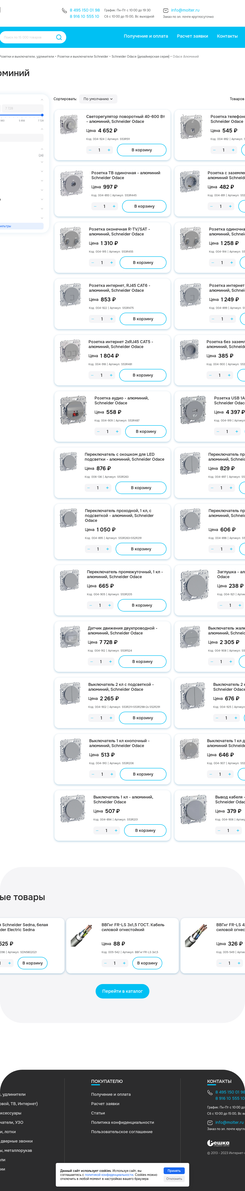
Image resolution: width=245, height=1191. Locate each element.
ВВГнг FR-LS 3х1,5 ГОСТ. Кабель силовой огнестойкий (133, 927)
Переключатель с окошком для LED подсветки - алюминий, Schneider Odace (124, 457)
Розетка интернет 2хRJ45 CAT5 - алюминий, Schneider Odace (120, 344)
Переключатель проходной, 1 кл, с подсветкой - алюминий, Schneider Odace (119, 515)
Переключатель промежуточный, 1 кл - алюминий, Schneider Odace (125, 574)
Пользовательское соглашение (122, 1131)
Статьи (98, 1113)
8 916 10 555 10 (84, 16)
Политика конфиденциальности (122, 1122)
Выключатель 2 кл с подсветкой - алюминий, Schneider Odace (121, 687)
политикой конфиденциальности (109, 1175)
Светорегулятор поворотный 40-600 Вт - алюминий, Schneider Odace (125, 119)
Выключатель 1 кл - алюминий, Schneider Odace (123, 799)
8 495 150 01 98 (85, 10)
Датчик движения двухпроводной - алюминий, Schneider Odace (122, 631)
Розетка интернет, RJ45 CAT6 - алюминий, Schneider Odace (119, 288)
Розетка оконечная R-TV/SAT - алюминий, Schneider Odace (119, 232)
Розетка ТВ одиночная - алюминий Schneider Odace (125, 175)
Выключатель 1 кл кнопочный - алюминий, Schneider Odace (119, 743)
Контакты (227, 36)
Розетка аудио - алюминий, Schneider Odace (121, 400)
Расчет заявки (192, 36)
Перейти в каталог (122, 991)
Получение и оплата (146, 36)
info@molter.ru (185, 10)
